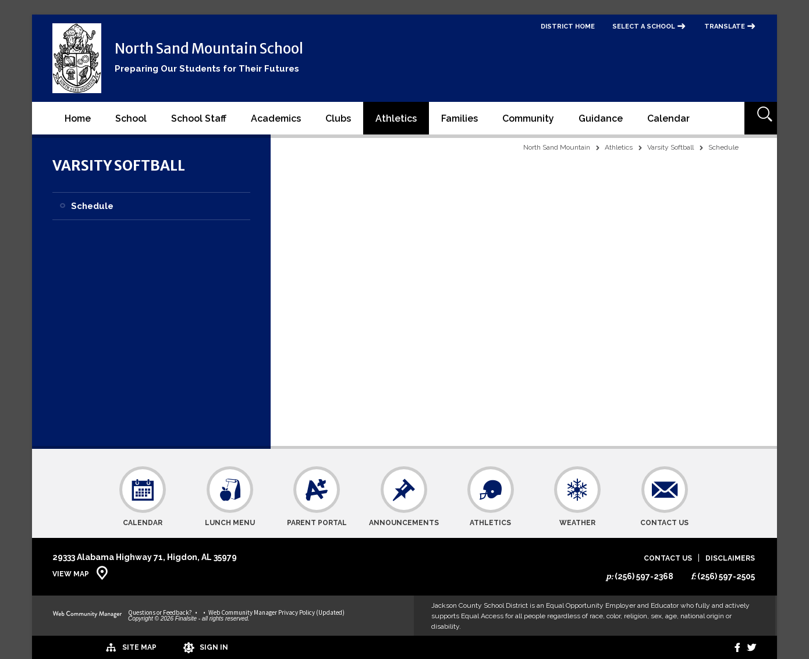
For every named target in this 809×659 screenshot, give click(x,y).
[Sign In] (165, 647)
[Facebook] (729, 647)
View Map (70, 574)
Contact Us (668, 558)
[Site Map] (86, 647)
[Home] (77, 118)
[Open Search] (760, 118)
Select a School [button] (643, 26)
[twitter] (749, 647)
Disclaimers (730, 558)
